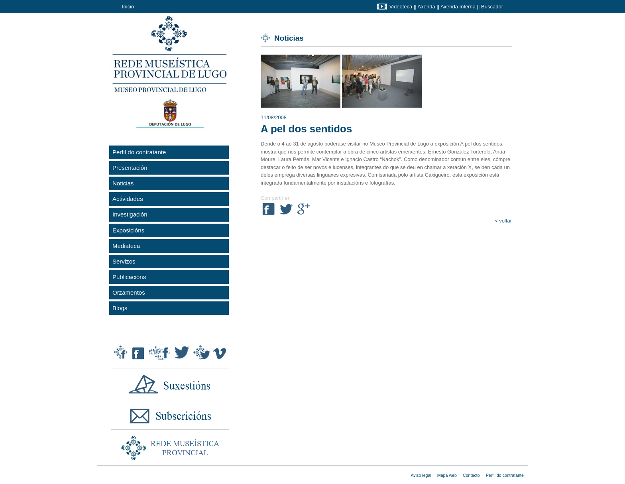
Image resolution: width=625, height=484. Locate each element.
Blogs (120, 308)
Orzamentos (128, 292)
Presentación (129, 167)
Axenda (426, 7)
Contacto (471, 475)
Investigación (129, 214)
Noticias (123, 183)
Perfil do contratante (139, 152)
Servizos (124, 261)
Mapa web (447, 475)
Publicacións (129, 276)
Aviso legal (421, 475)
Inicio (128, 7)
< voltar (503, 221)
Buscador (492, 7)
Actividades (127, 198)
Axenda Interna (458, 7)
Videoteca (401, 7)
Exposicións (128, 230)
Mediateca (126, 245)
